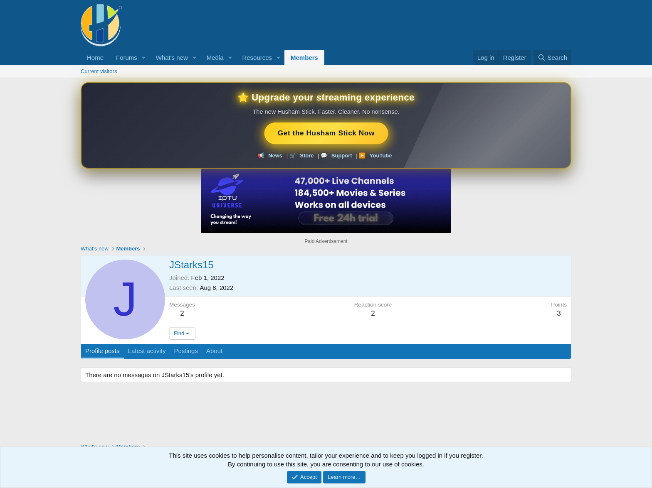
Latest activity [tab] (147, 350)
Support (341, 155)
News (275, 155)
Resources (257, 57)
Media (215, 57)
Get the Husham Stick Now (326, 133)
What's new (172, 57)
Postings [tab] (186, 350)
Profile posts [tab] (102, 350)
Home (95, 57)
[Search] (552, 57)
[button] (144, 57)
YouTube (381, 155)
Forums (126, 57)
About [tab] (214, 350)
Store (307, 155)
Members (304, 57)
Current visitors (99, 71)
